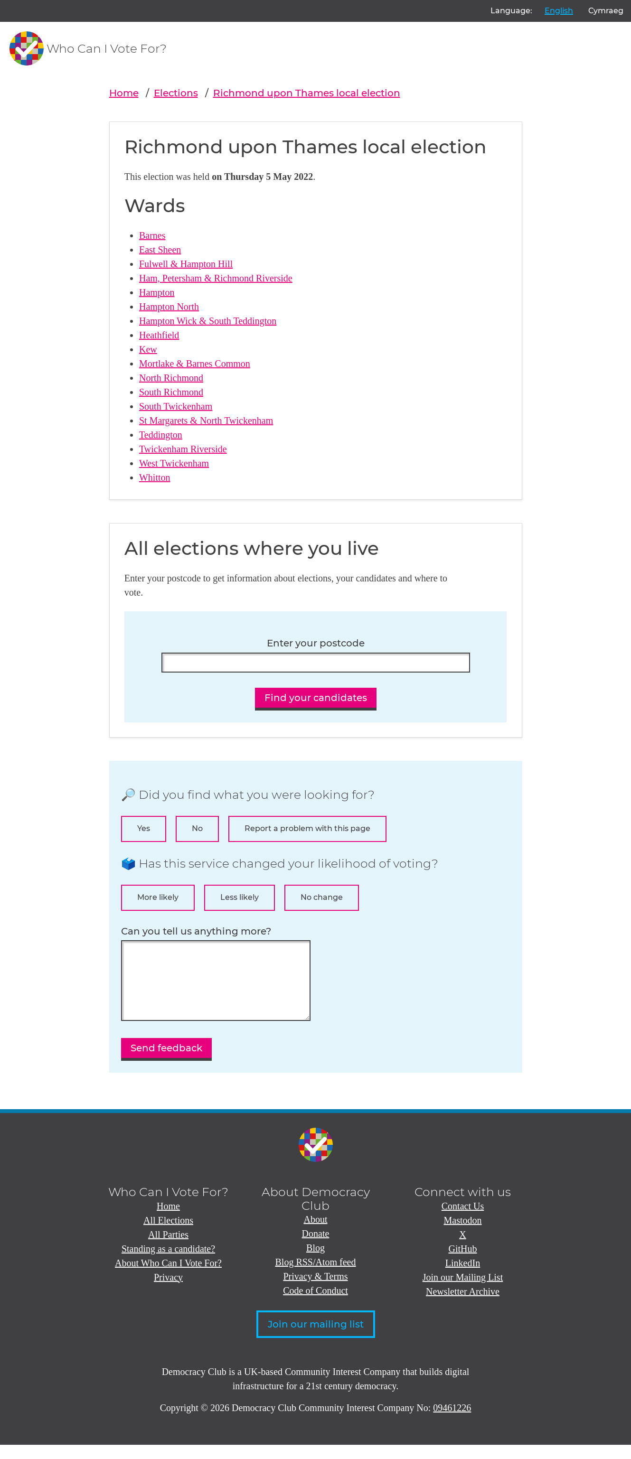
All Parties (168, 1249)
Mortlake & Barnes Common (194, 363)
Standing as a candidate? (168, 1263)
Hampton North (169, 306)
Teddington (160, 435)
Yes (143, 828)
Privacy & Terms (315, 1290)
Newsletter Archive (462, 1305)
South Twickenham (175, 406)
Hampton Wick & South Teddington (207, 321)
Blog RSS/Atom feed (315, 1276)
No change (322, 897)
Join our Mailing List (463, 1291)
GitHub (463, 1263)
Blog (315, 1262)
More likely (158, 897)
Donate (316, 1248)
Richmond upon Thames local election (306, 93)
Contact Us (463, 1220)
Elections (176, 93)
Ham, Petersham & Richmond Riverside (215, 278)
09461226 (452, 1422)
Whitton (154, 477)
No (197, 828)
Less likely (239, 897)
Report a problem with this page (307, 828)
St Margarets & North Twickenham (206, 420)
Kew (148, 349)
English (559, 10)
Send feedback (166, 1062)
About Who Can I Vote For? (168, 1277)
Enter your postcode (316, 643)
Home (124, 93)
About (316, 1233)
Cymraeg (605, 10)
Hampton (156, 292)
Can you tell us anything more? (196, 931)
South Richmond (171, 392)
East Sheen (160, 249)
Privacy (168, 1291)
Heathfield (159, 335)
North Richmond (171, 378)
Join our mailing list (316, 1338)
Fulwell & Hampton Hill (186, 264)
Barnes (152, 235)
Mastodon (463, 1234)
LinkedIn (462, 1277)
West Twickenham (174, 463)
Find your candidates (315, 697)
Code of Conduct (315, 1305)
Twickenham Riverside (183, 449)
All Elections (168, 1234)
